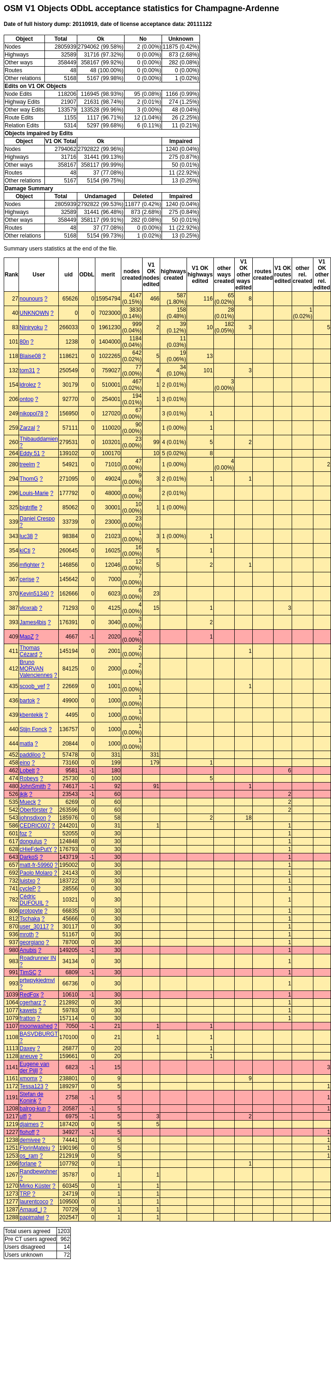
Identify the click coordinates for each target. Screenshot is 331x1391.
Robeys (28, 778)
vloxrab (28, 608)
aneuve (28, 1056)
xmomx (28, 1078)
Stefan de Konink (31, 1097)
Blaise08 (30, 356)
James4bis (32, 622)
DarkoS (28, 857)
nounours (31, 298)
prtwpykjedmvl (37, 980)
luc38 (26, 536)
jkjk (23, 794)
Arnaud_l (30, 1209)
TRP (25, 1193)
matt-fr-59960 (36, 865)
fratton (27, 1018)
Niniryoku (31, 327)
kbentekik (31, 715)
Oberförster (33, 810)
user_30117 (34, 926)
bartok (27, 700)
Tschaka (29, 918)
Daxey (27, 1048)
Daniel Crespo (37, 518)
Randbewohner (38, 1171)
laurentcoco (33, 1201)
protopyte (31, 911)
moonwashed (35, 1026)
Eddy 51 (29, 453)
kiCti (24, 550)
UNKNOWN (34, 313)
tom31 (27, 370)
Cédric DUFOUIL (31, 899)
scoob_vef (32, 686)
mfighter (29, 565)
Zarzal (27, 428)
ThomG (28, 479)
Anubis (28, 950)
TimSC (27, 972)
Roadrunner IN (37, 958)
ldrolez (27, 385)
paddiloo (29, 755)
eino (24, 762)
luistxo (27, 880)
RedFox (29, 994)
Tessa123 (31, 1086)
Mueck (27, 802)
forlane (28, 1163)
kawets (28, 1010)
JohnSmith (32, 786)
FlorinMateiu (34, 1148)
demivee (29, 1140)
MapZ (26, 636)
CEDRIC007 (34, 825)
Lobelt (27, 770)
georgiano (31, 942)
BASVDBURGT (38, 1034)
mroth (26, 934)
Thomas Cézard (29, 651)
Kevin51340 (34, 593)
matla (26, 743)
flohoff (26, 1132)
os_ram (28, 1156)
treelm (27, 464)
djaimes (28, 1124)
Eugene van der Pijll (34, 1067)
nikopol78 (31, 413)
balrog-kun (32, 1108)
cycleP (27, 888)
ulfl (22, 1116)
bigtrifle (28, 507)
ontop (26, 399)
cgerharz (30, 1002)
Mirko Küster (34, 1186)
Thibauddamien (38, 439)
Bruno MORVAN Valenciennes (35, 668)
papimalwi (31, 1217)
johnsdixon (32, 818)
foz (23, 833)
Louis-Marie (34, 493)
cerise (26, 579)
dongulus (30, 841)
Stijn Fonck (33, 729)
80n (24, 341)
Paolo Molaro (35, 873)
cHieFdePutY (35, 849)
